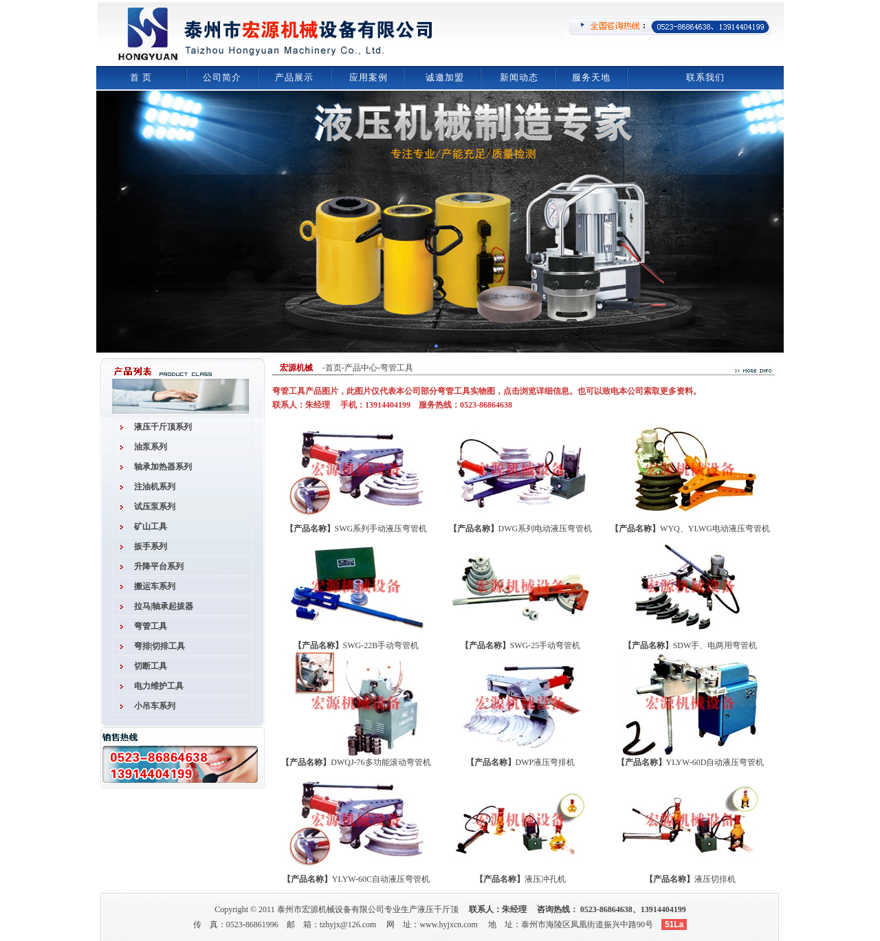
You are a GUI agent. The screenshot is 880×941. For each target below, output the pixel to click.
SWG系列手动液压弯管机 (381, 528)
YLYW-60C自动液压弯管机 (381, 879)
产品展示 (294, 77)
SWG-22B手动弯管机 (381, 645)
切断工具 (150, 666)
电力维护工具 (159, 686)
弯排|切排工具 (160, 646)
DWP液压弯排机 (545, 762)
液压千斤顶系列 (163, 427)
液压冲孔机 (545, 879)
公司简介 (222, 77)
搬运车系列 (154, 586)
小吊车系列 (154, 706)
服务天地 (591, 77)
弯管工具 (150, 626)
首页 (333, 368)
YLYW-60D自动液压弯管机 (715, 762)
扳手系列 (150, 546)
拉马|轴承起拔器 (164, 606)
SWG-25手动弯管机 (545, 645)
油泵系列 (150, 447)
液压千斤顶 (438, 909)
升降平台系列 (159, 566)
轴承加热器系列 (163, 467)
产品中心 (360, 368)
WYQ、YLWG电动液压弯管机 (715, 528)
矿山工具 (150, 526)
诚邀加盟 (445, 77)
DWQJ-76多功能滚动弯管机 (380, 762)
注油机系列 (154, 486)
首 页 (141, 77)
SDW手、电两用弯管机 (715, 645)
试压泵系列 (154, 506)
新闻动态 (519, 77)
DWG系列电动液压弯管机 (545, 528)
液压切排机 (715, 879)
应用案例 (368, 77)
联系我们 (705, 77)
